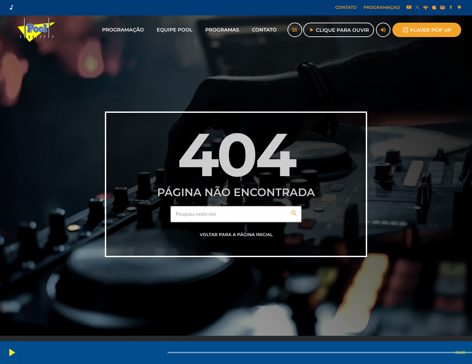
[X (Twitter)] (417, 8)
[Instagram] (442, 8)
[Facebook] (451, 8)
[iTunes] (434, 8)
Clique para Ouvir (338, 30)
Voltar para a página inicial (236, 234)
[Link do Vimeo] (37, 29)
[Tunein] (425, 8)
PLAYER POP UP (426, 30)
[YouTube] (409, 8)
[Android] (459, 8)
